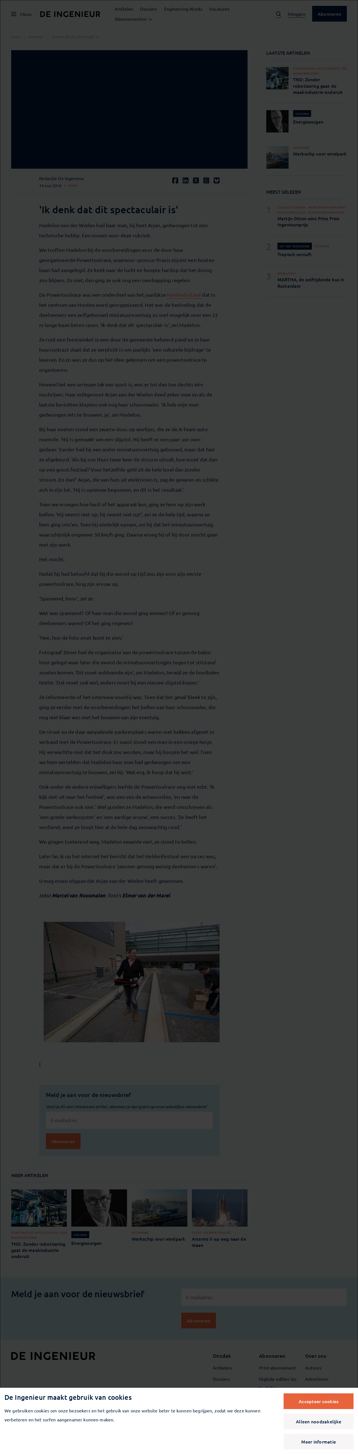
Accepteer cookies (318, 1401)
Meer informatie (318, 1441)
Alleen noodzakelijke (318, 1421)
